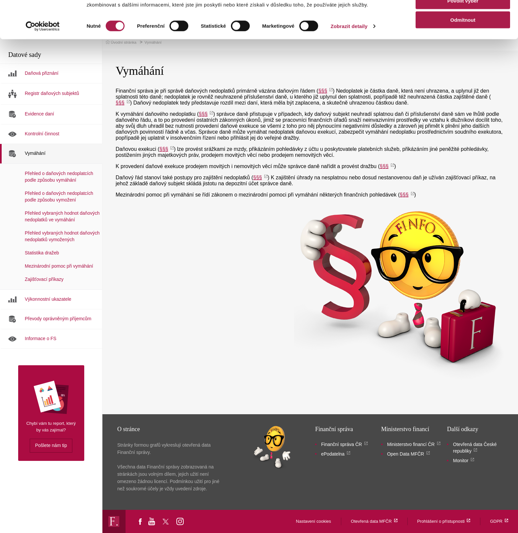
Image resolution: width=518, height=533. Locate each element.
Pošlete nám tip (51, 445)
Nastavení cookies (313, 521)
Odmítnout (462, 55)
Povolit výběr (462, 36)
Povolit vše (463, 16)
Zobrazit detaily (349, 61)
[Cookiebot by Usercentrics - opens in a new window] (43, 62)
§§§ (203, 114)
